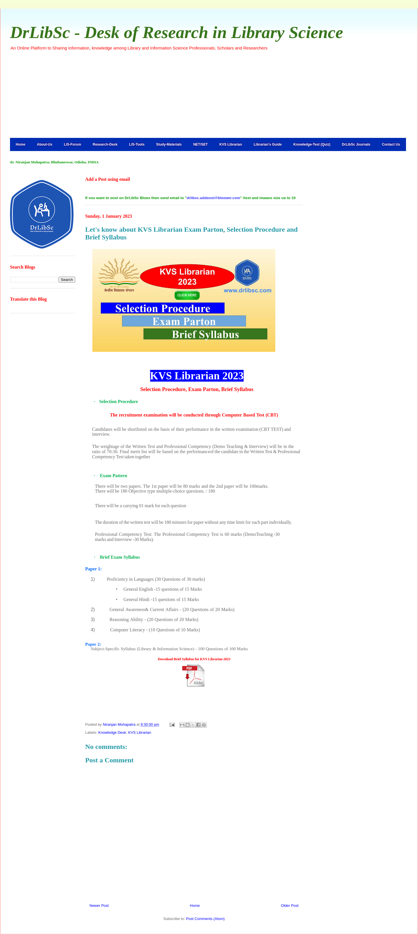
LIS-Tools (137, 144)
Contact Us (391, 144)
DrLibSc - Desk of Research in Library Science (176, 32)
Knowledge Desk (112, 732)
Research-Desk (105, 144)
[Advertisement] (209, 94)
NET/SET (200, 144)
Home (20, 144)
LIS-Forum (72, 144)
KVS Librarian (230, 144)
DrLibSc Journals (356, 144)
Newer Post (99, 905)
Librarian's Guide (268, 144)
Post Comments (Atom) (205, 919)
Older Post (289, 905)
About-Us (44, 144)
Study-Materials (169, 144)
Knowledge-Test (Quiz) (311, 144)
